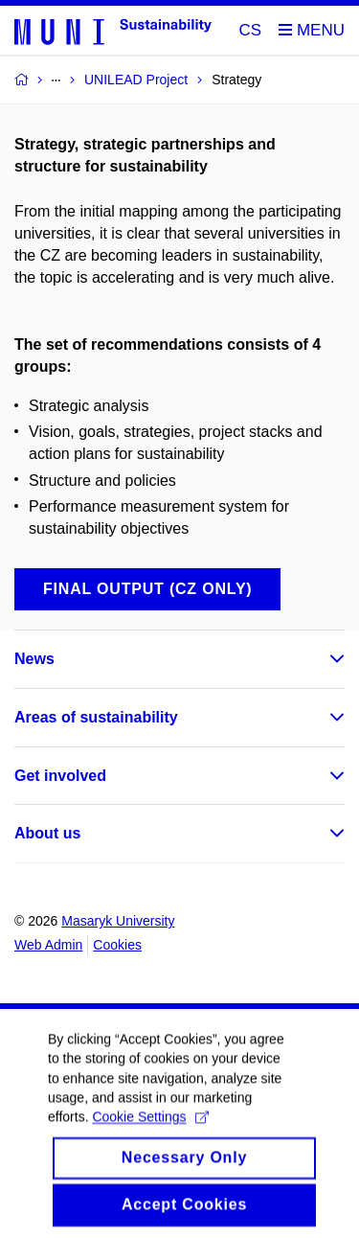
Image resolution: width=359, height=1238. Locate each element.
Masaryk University (117, 920)
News (34, 659)
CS (250, 30)
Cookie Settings (150, 1136)
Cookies (117, 944)
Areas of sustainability (96, 717)
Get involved (60, 776)
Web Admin (48, 944)
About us (47, 833)
